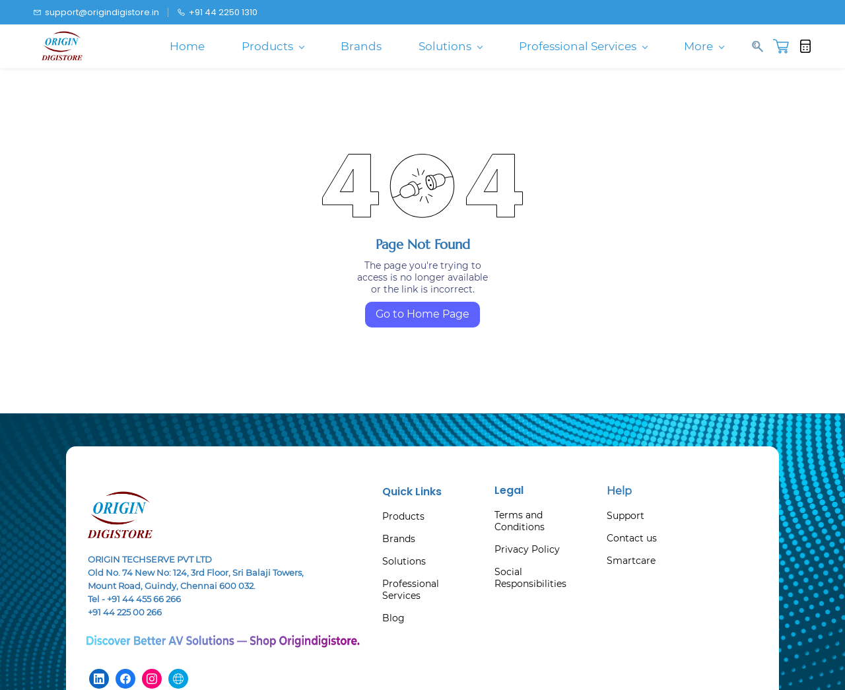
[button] (786, 46)
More (704, 46)
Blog (393, 618)
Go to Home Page (422, 314)
